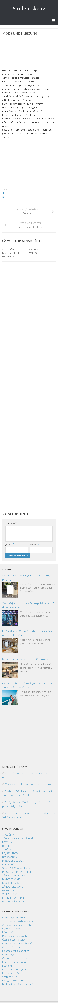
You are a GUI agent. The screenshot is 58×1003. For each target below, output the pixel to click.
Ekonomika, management (15, 969)
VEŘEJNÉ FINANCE (11, 894)
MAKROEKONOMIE (11, 882)
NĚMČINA (7, 842)
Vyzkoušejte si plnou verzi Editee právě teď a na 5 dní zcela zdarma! (28, 605)
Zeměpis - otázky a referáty (16, 924)
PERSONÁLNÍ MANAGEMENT (16, 871)
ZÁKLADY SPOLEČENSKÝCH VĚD (18, 838)
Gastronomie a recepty (14, 958)
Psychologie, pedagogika (15, 935)
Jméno (9, 544)
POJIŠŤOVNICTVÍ (10, 853)
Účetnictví (7, 932)
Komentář (10, 523)
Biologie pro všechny (13, 980)
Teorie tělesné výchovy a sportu (19, 921)
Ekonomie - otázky (11, 973)
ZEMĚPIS (6, 849)
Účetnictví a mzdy (11, 928)
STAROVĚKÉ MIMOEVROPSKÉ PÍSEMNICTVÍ (10, 253)
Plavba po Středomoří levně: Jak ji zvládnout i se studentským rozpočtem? (27, 685)
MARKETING (8, 890)
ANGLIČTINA (8, 834)
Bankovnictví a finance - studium (19, 984)
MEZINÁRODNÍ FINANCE (14, 897)
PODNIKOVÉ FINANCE (13, 901)
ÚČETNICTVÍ (8, 864)
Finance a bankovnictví (14, 961)
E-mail (34, 544)
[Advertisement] (29, 53)
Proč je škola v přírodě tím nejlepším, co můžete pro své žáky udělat (27, 633)
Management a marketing (15, 950)
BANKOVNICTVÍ (9, 857)
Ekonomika (8, 965)
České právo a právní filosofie (17, 943)
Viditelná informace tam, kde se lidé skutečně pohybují (26, 577)
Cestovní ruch (9, 976)
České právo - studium (14, 939)
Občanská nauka (11, 947)
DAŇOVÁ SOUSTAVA (13, 860)
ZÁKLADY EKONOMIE (12, 886)
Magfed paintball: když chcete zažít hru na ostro (27, 659)
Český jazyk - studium (13, 917)
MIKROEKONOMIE (11, 879)
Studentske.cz (29, 8)
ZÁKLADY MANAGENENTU (15, 875)
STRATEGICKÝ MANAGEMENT (16, 868)
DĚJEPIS (6, 845)
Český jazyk (8, 954)
